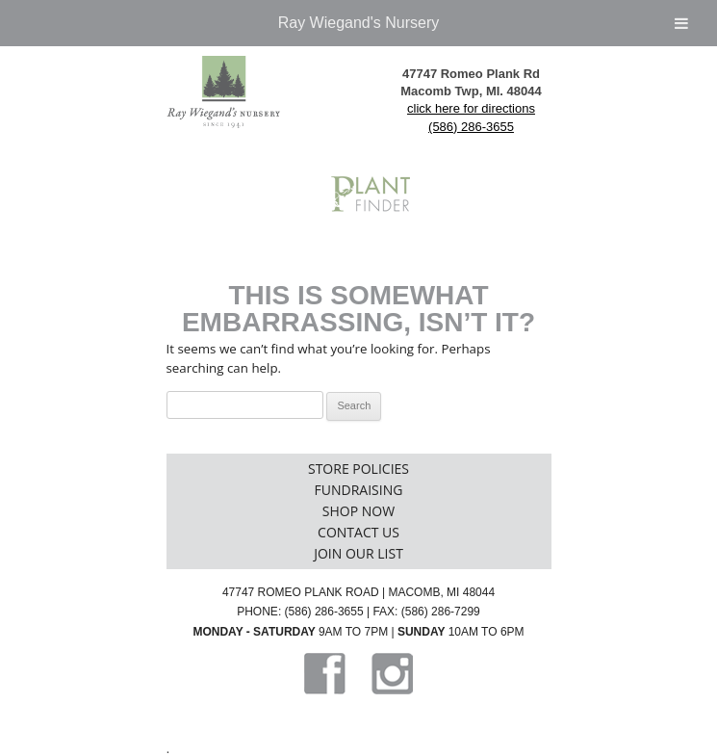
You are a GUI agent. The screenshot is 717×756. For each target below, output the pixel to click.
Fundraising (359, 490)
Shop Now (358, 511)
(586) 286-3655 (471, 126)
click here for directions (471, 108)
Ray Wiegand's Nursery (359, 22)
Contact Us (358, 532)
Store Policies (358, 468)
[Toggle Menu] (681, 23)
